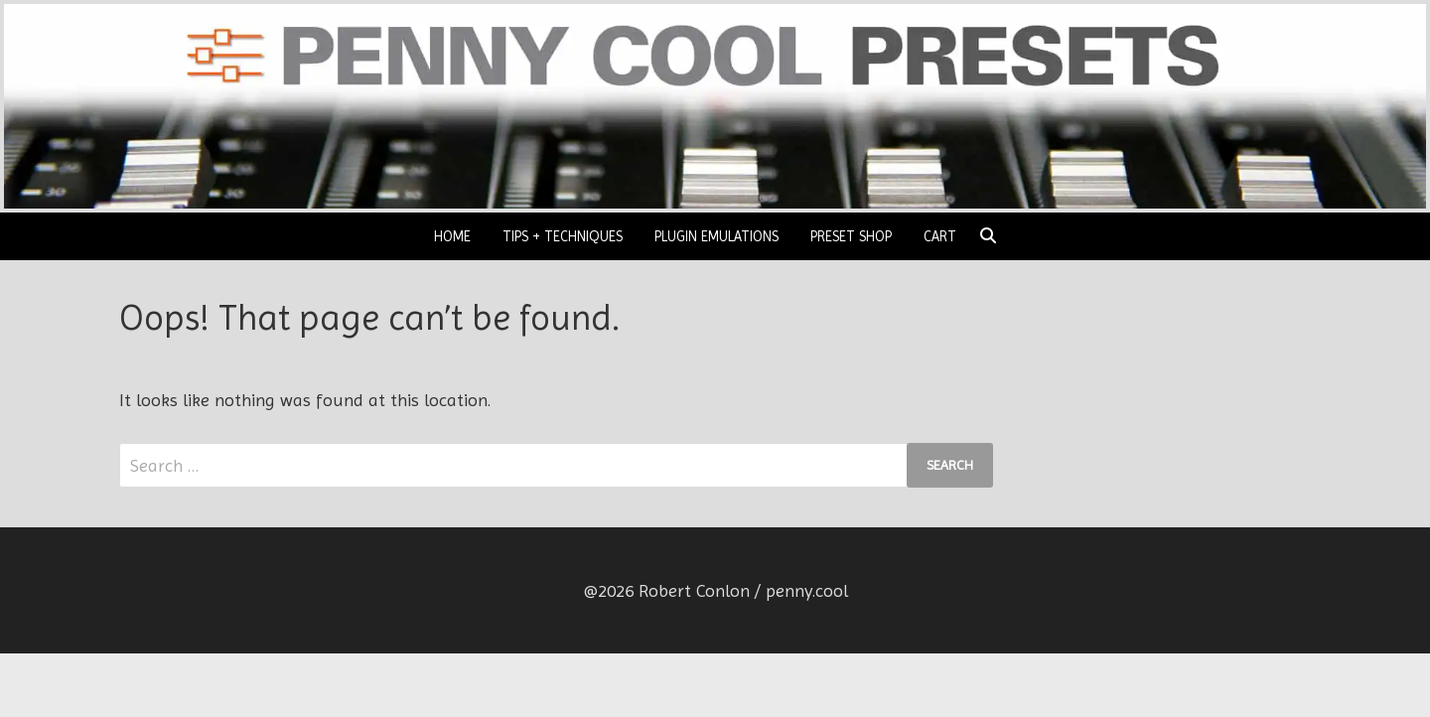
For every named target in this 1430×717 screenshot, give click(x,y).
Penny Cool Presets (307, 684)
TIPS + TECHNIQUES (562, 236)
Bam (589, 684)
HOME (452, 236)
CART (940, 236)
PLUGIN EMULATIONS (716, 236)
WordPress (501, 684)
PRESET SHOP (851, 236)
